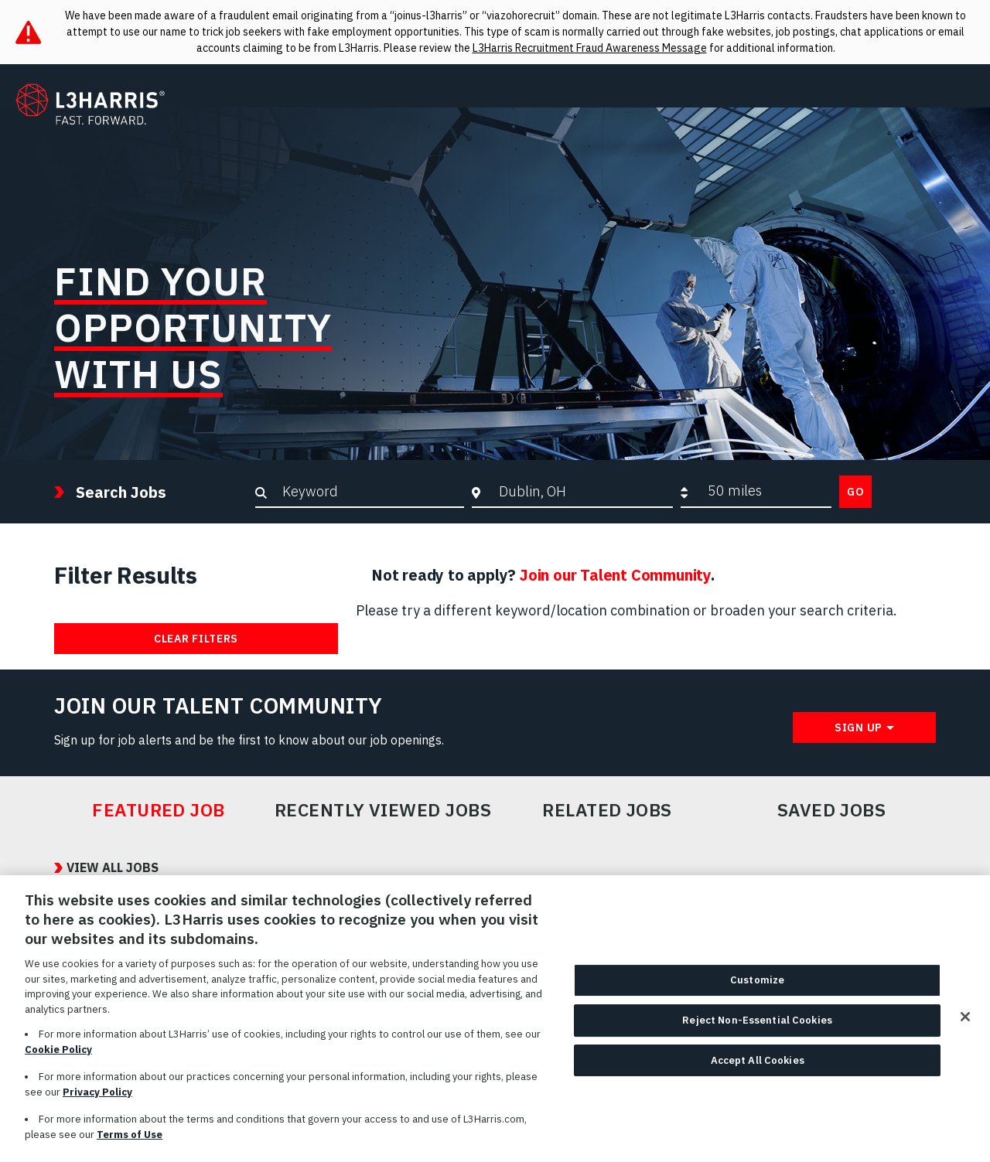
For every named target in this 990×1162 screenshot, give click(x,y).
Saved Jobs (831, 810)
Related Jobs (607, 810)
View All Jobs (113, 867)
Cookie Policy (58, 1054)
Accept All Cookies (757, 1065)
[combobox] (582, 490)
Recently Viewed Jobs (383, 810)
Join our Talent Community (615, 574)
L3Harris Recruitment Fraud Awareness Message (590, 48)
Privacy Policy (97, 1096)
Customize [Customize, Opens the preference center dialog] (757, 985)
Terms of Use (129, 1139)
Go (855, 492)
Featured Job (158, 810)
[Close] (965, 1022)
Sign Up (858, 727)
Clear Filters (196, 639)
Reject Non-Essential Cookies (757, 1024)
